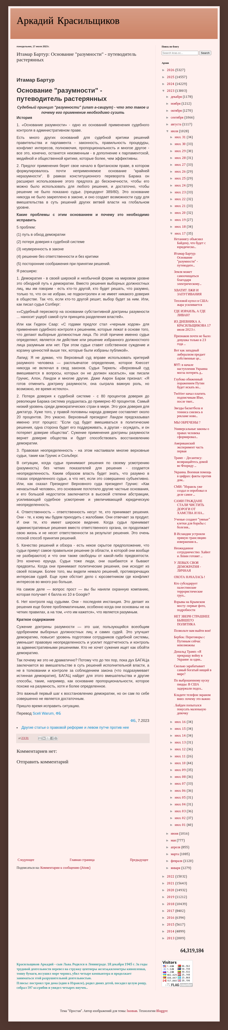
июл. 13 (181, 742)
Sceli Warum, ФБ (47, 713)
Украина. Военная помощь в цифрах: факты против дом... (192, 476)
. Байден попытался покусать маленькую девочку (190, 709)
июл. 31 (181, 137)
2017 (171, 911)
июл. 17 (181, 233)
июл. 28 (181, 158)
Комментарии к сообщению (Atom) (65, 868)
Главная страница (82, 860)
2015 (171, 924)
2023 (171, 91)
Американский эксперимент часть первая (188, 447)
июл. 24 (181, 185)
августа (176, 124)
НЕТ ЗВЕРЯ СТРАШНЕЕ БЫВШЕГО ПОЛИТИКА (192, 620)
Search (205, 52)
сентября (177, 117)
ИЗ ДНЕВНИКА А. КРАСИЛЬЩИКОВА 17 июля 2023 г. (192, 325)
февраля (177, 861)
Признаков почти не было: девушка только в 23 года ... (192, 340)
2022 (171, 876)
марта (175, 854)
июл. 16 (181, 722)
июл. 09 (181, 770)
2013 (171, 938)
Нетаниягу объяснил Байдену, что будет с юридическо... (190, 243)
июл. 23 (181, 192)
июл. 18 (181, 227)
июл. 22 (181, 199)
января (176, 868)
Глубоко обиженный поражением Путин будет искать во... (189, 383)
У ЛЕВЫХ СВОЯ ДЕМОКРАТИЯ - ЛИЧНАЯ (187, 566)
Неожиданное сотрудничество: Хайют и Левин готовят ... (192, 552)
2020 (171, 890)
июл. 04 (181, 804)
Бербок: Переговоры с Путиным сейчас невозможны (189, 641)
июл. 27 (181, 165)
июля (175, 131)
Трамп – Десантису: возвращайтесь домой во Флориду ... (191, 462)
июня (175, 833)
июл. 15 (181, 729)
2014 (171, 931)
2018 (171, 904)
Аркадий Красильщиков (68, 20)
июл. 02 (181, 818)
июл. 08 (181, 777)
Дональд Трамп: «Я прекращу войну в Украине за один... (188, 655)
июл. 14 (181, 735)
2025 (171, 77)
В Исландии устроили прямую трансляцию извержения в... (190, 538)
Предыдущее (139, 860)
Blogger (161, 1011)
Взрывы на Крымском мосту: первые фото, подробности (189, 606)
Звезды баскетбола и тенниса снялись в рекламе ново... (188, 412)
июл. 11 (181, 756)
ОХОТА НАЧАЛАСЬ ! (189, 577)
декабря (177, 97)
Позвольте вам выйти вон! (192, 631)
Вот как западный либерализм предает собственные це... (189, 354)
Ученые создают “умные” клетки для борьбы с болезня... (192, 523)
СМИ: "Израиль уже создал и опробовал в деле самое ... (190, 490)
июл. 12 (181, 749)
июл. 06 (181, 791)
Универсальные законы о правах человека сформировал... (191, 433)
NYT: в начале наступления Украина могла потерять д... (190, 369)
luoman (132, 1011)
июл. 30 (181, 144)
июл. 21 (181, 206)
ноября (176, 103)
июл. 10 (181, 763)
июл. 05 (181, 797)
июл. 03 (181, 811)
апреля (176, 847)
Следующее (26, 860)
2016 (171, 918)
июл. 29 (181, 151)
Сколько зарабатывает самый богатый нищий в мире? (192, 670)
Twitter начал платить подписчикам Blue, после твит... (189, 397)
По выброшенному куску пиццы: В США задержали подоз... (191, 684)
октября (177, 111)
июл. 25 (181, 178)
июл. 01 (181, 825)
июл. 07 (181, 784)
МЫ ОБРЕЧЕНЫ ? (187, 422)
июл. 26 (181, 171)
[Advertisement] (83, 916)
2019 (171, 897)
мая (174, 840)
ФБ (133, 721)
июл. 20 (181, 213)
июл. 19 (181, 220)
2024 (171, 84)
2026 (171, 70)
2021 (171, 883)
